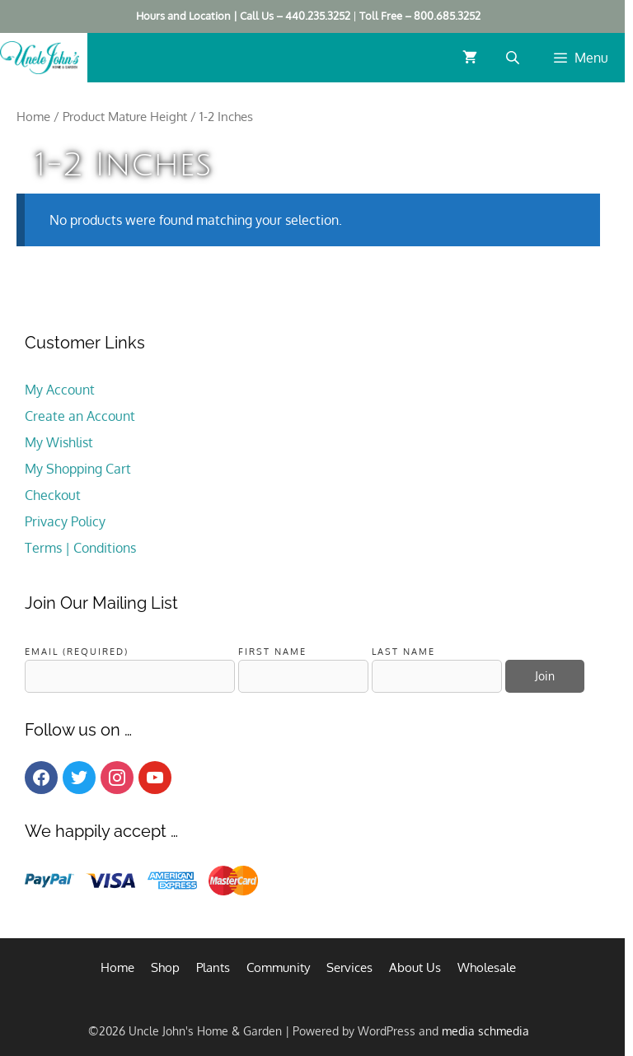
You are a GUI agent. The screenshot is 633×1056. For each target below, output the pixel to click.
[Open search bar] (514, 57)
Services (349, 967)
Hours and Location (183, 15)
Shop (165, 967)
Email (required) (77, 651)
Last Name (403, 651)
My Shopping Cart (78, 468)
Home (33, 116)
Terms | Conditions (80, 548)
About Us (415, 967)
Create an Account (80, 416)
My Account (60, 389)
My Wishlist (59, 442)
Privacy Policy (65, 521)
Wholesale (486, 967)
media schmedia (485, 1031)
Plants (213, 967)
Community (278, 967)
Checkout (53, 495)
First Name (272, 651)
